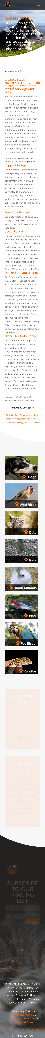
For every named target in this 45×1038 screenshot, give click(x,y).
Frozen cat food (12, 419)
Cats (17, 415)
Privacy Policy (31, 1029)
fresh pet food (32, 415)
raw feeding (34, 422)
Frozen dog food (27, 419)
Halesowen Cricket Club (23, 1018)
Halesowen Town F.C (23, 1014)
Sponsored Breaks (24, 1022)
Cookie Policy (13, 1029)
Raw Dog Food (21, 422)
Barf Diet (10, 415)
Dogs (22, 415)
